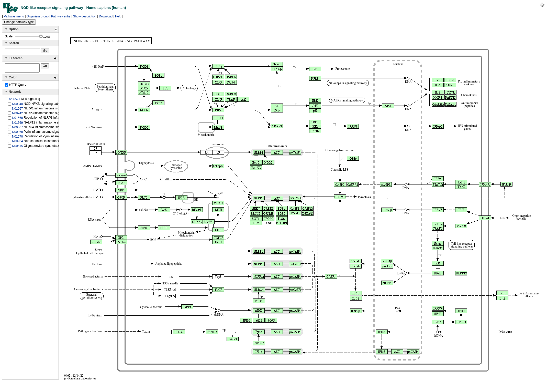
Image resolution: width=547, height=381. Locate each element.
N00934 (17, 143)
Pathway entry (61, 16)
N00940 (17, 105)
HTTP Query (15, 86)
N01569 (17, 124)
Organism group (38, 16)
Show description (84, 16)
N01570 (17, 138)
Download (106, 16)
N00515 (17, 147)
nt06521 (14, 100)
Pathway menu (14, 16)
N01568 (17, 119)
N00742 (17, 115)
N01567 (17, 110)
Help (118, 16)
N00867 (17, 129)
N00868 (17, 133)
